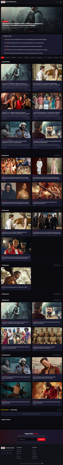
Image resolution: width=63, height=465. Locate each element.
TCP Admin (4, 29)
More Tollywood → (57, 265)
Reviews (50, 57)
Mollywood (5, 21)
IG (7, 453)
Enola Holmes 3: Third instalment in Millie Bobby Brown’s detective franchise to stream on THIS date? (46, 84)
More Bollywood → (57, 155)
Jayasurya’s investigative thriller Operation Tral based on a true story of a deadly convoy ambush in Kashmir (22, 24)
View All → (60, 61)
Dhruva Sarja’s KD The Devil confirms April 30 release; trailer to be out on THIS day (46, 402)
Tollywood (20, 57)
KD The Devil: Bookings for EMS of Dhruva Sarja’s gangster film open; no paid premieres (24, 43)
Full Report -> (59, 409)
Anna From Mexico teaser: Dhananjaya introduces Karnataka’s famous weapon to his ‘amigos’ (26, 49)
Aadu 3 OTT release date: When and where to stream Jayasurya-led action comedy (23, 53)
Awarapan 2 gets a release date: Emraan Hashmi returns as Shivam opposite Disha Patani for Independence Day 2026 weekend (15, 203)
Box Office (56, 57)
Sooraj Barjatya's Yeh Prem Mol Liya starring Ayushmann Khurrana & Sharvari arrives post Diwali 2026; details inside (46, 178)
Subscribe (41, 439)
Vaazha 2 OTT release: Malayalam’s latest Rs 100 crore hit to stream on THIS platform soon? (15, 347)
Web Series (34, 456)
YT (10, 453)
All (2, 57)
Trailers (34, 449)
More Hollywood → (57, 210)
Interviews (34, 454)
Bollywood (7, 57)
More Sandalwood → (57, 354)
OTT (45, 57)
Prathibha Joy (35, 89)
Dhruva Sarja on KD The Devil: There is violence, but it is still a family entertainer (15, 402)
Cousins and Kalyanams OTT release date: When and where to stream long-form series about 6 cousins (46, 113)
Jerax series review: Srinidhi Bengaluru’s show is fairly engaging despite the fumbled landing (25, 39)
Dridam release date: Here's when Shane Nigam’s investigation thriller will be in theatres (44, 347)
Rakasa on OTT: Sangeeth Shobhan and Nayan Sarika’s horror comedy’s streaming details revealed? (16, 113)
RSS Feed (34, 458)
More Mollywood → (57, 300)
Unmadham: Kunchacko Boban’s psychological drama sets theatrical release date (23, 46)
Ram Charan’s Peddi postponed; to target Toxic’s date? (14, 287)
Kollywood (26, 57)
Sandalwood (39, 57)
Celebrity (34, 453)
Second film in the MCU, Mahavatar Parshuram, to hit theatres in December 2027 (45, 203)
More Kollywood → (57, 293)
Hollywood (14, 57)
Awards (33, 451)
